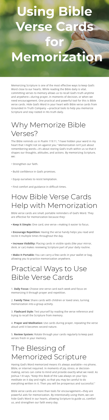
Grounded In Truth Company (28, 108)
